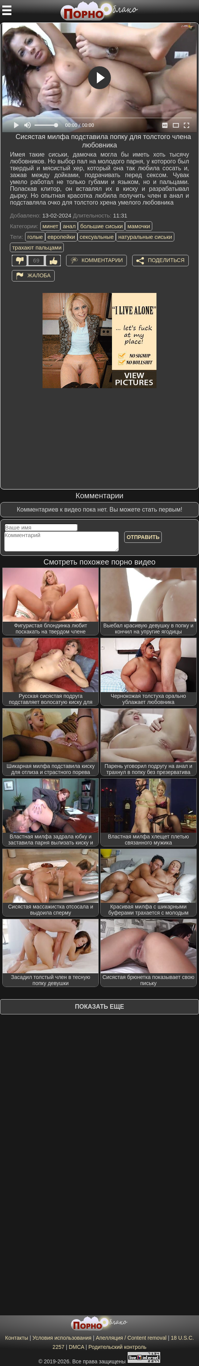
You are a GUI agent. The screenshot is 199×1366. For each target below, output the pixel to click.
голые (35, 237)
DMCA (76, 1347)
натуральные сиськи (145, 237)
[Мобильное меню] (7, 10)
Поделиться (166, 260)
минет (50, 226)
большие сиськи (101, 226)
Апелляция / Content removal (131, 1338)
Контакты (16, 1338)
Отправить (143, 537)
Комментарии (102, 260)
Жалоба (39, 275)
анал (69, 226)
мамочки (138, 226)
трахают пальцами (37, 247)
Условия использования (62, 1338)
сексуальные (97, 237)
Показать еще (99, 1006)
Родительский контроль (117, 1347)
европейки (61, 237)
